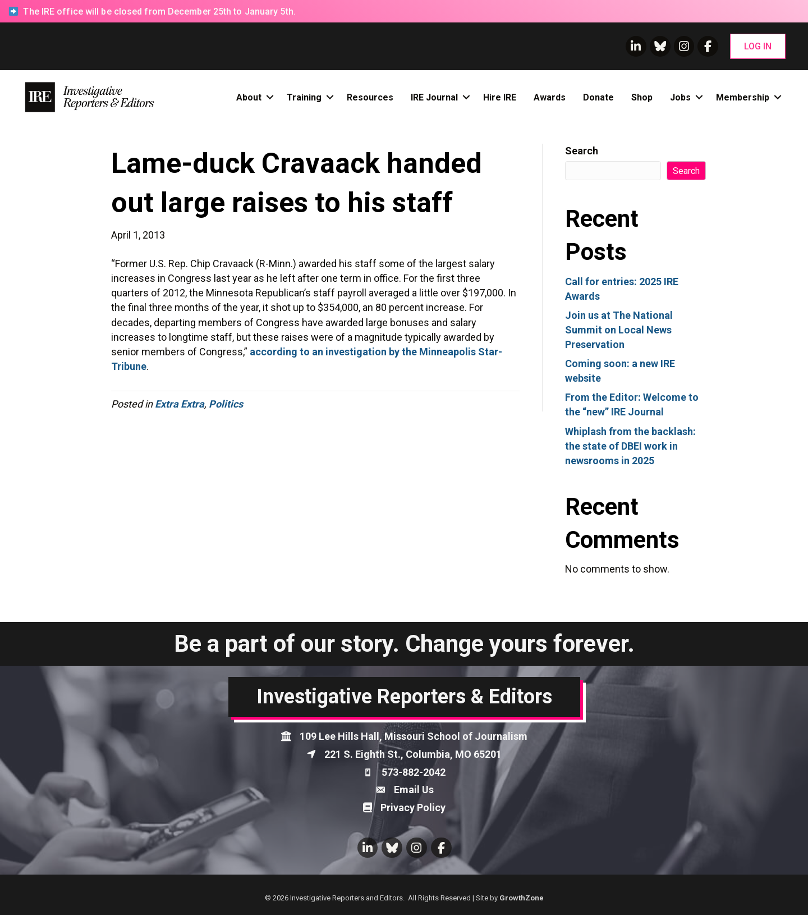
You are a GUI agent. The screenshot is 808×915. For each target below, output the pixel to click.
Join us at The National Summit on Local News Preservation (619, 329)
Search (581, 151)
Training (304, 97)
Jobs (680, 97)
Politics (226, 404)
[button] (758, 46)
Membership (742, 97)
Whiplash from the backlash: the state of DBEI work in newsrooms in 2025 (630, 446)
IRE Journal (434, 97)
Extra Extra (179, 404)
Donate (598, 97)
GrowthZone (521, 898)
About (248, 97)
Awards (550, 97)
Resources (370, 97)
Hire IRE (499, 97)
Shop (642, 97)
